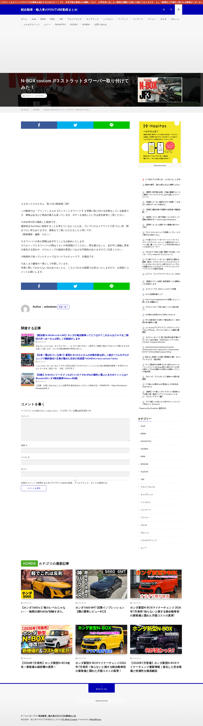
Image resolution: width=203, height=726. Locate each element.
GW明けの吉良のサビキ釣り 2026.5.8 (160, 314)
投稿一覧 (62, 307)
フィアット (123, 19)
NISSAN (144, 464)
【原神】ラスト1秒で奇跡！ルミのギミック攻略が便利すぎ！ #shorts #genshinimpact (161, 218)
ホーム (24, 19)
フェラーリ (138, 19)
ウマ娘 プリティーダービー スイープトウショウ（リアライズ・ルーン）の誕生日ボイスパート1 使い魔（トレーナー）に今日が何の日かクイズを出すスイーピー (161, 243)
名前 (24, 445)
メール (25, 457)
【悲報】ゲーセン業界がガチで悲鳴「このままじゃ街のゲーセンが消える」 (161, 203)
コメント (25, 416)
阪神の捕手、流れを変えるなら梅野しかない (162, 185)
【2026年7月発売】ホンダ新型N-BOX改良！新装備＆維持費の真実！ (45, 664)
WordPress (95, 719)
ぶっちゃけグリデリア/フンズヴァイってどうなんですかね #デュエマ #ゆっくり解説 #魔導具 (160, 329)
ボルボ (163, 19)
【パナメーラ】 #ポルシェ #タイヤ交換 (160, 289)
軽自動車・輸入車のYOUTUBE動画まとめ (57, 716)
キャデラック (92, 19)
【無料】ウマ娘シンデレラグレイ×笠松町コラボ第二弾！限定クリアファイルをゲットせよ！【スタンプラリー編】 (161, 394)
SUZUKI (74, 24)
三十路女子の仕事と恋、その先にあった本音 (162, 179)
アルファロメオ (74, 19)
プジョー (152, 19)
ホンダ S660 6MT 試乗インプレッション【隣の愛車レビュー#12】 (99, 609)
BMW (43, 19)
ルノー (47, 24)
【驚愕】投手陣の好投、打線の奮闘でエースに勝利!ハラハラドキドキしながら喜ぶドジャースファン (161, 194)
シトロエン (108, 19)
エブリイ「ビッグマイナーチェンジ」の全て (162, 274)
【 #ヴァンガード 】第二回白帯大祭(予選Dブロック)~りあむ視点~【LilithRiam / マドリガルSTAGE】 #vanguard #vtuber (161, 339)
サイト (24, 469)
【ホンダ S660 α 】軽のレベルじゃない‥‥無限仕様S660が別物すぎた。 (43, 609)
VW (61, 19)
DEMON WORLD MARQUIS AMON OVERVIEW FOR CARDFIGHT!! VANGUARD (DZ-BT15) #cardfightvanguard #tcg (160, 349)
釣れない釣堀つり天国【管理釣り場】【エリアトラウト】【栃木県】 (161, 358)
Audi (34, 19)
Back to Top (101, 689)
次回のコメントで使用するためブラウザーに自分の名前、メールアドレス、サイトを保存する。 (65, 483)
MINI (52, 19)
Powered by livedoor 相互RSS (152, 408)
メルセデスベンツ (31, 24)
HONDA (86, 24)
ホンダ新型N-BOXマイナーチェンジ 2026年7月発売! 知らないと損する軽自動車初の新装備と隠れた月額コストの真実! (155, 611)
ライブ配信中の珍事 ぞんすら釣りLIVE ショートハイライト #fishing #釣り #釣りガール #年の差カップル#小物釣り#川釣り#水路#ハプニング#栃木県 (161, 368)
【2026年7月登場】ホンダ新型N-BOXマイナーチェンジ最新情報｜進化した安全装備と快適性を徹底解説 (156, 666)
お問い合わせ (100, 24)
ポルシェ (175, 19)
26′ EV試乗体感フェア (154, 294)
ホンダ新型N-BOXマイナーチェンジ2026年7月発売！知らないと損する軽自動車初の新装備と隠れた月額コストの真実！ (100, 666)
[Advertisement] (101, 50)
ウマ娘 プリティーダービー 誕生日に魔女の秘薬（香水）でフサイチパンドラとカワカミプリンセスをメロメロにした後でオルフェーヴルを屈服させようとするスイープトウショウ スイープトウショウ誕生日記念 (160, 264)
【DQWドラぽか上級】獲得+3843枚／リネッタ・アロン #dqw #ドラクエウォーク (161, 253)
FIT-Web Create (69, 719)
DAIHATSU (60, 24)
